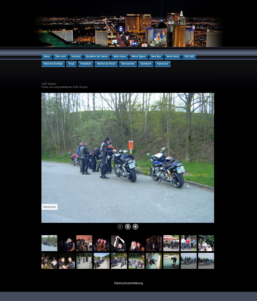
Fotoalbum (85, 64)
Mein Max (156, 56)
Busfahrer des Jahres (97, 56)
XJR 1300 (189, 56)
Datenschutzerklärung (128, 283)
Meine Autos (120, 56)
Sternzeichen (127, 64)
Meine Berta (173, 56)
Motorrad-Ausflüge (53, 64)
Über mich (60, 56)
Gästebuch (145, 64)
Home (47, 56)
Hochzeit (76, 56)
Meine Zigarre (139, 56)
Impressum (162, 64)
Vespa (71, 64)
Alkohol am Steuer (106, 64)
